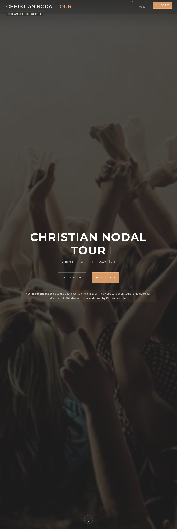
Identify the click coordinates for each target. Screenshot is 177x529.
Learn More (72, 277)
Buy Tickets (162, 7)
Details (129, 7)
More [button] (143, 7)
